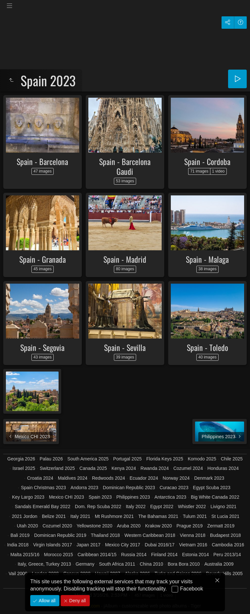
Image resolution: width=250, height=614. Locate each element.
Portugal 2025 (127, 458)
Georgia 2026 (21, 458)
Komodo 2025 (202, 458)
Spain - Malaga (207, 259)
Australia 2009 (219, 564)
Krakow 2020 (158, 525)
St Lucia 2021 (225, 516)
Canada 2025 (93, 468)
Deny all (77, 600)
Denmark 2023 (209, 478)
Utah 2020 (27, 525)
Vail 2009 (18, 573)
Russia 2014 (134, 554)
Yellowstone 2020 (94, 525)
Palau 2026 (51, 458)
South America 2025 (88, 458)
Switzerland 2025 (57, 468)
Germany (85, 564)
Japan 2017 (88, 544)
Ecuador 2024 (144, 478)
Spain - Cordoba (207, 161)
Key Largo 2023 (28, 497)
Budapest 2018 (225, 535)
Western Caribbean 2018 (149, 535)
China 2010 (151, 564)
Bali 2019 (19, 535)
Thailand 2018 (105, 535)
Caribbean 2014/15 (97, 554)
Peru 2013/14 (227, 554)
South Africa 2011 (117, 564)
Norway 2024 (176, 478)
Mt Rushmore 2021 (114, 516)
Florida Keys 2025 (164, 458)
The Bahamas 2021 (158, 516)
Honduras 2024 (223, 468)
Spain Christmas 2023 (43, 487)
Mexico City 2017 (122, 544)
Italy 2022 (136, 506)
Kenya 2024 (124, 468)
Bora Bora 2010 (184, 564)
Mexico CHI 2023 (66, 497)
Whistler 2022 (192, 506)
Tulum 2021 (195, 516)
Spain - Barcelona (42, 161)
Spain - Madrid (124, 259)
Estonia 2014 (195, 554)
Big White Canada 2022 (215, 497)
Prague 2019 (189, 525)
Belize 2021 (54, 516)
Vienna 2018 (192, 535)
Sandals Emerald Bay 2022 (42, 506)
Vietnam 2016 (193, 544)
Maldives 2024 (72, 478)
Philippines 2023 (133, 497)
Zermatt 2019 (220, 525)
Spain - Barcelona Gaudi (125, 166)
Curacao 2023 (174, 487)
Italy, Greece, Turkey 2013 (44, 564)
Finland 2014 (164, 554)
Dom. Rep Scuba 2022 (98, 506)
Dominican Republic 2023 (129, 487)
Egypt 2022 (161, 506)
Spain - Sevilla (125, 347)
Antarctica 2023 (170, 497)
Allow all (46, 600)
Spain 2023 (100, 497)
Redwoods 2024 (108, 478)
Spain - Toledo (207, 347)
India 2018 (17, 544)
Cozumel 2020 (57, 525)
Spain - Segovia (42, 347)
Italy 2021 (80, 516)
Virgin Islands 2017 (52, 544)
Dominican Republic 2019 (60, 535)
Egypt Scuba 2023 (211, 487)
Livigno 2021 (223, 506)
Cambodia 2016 (228, 544)
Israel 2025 (23, 468)
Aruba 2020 (128, 525)
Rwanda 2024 (154, 468)
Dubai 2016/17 (159, 544)
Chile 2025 (232, 458)
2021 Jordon (24, 516)
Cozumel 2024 (188, 468)
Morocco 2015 (58, 554)
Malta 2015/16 (25, 554)
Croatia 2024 (40, 478)
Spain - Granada (42, 259)
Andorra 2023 (84, 487)
